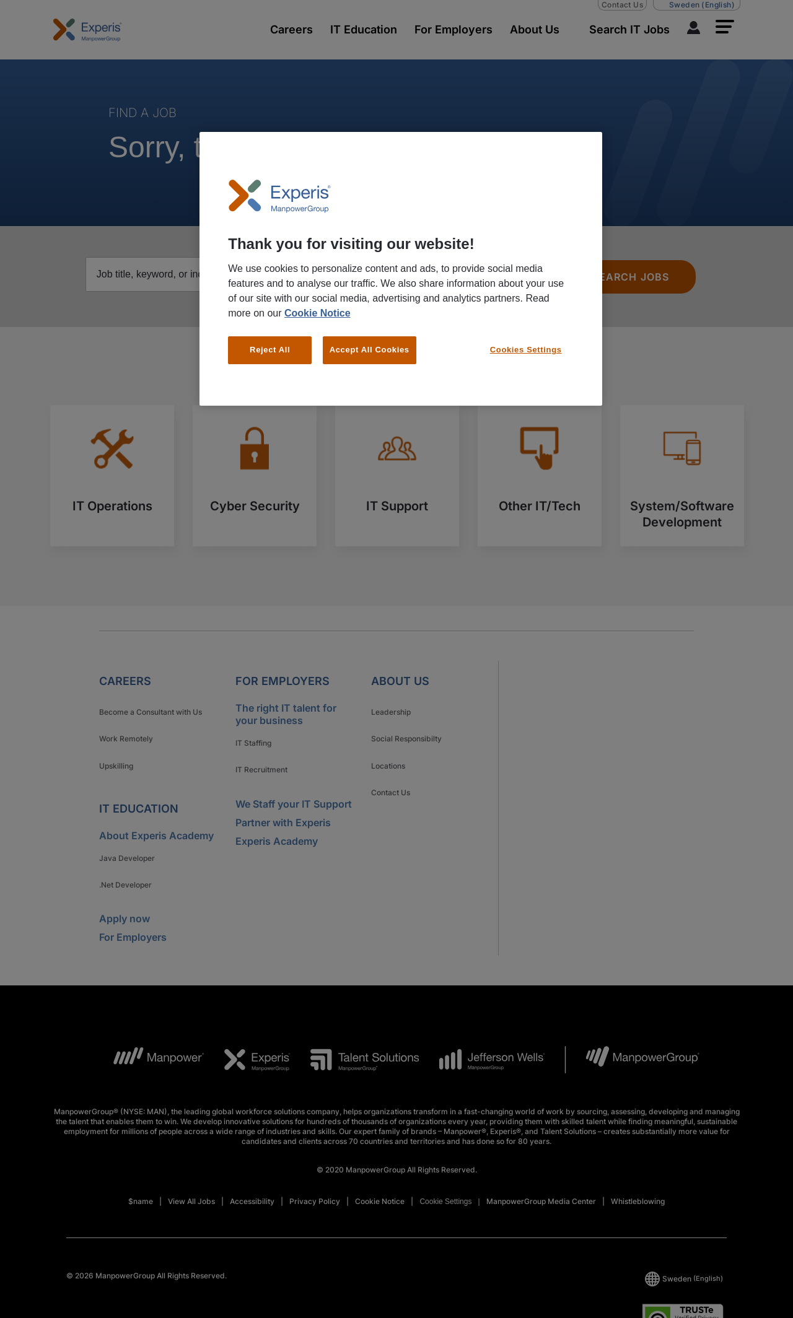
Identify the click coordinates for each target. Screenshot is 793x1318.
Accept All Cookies (370, 349)
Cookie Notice (317, 313)
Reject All (270, 349)
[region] (400, 269)
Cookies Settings (526, 349)
